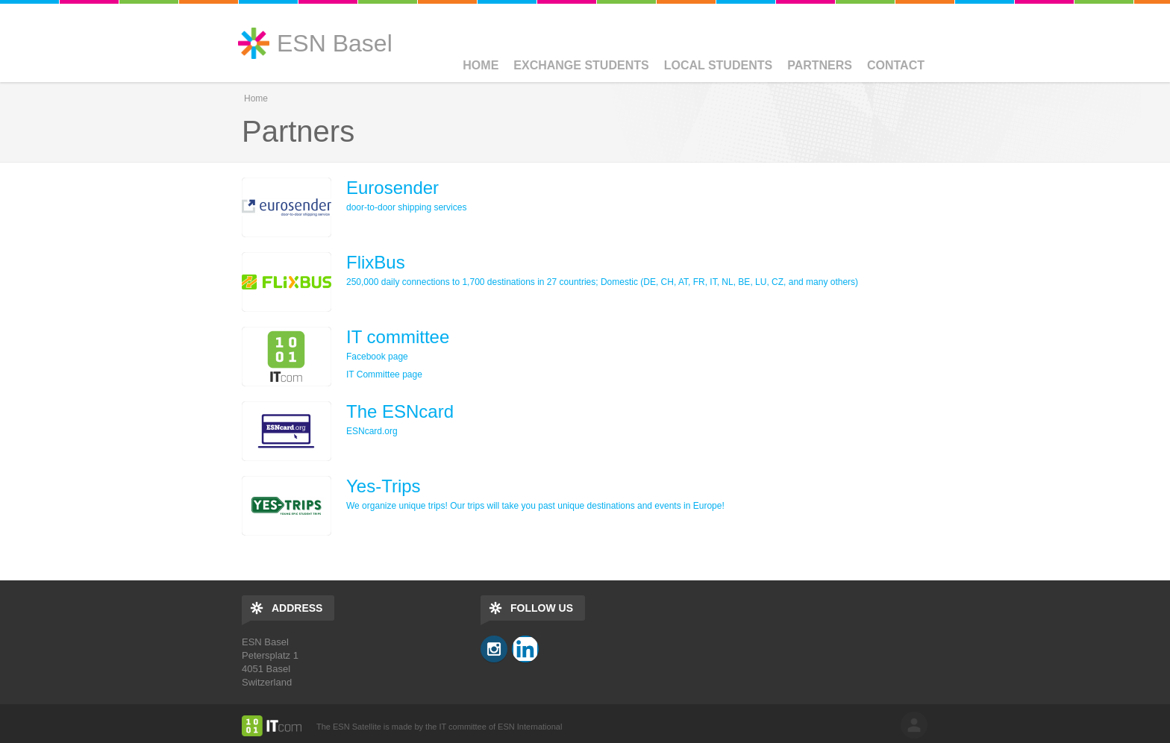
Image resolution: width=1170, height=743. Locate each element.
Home (480, 65)
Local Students (718, 65)
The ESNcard (400, 411)
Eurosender (392, 188)
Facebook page (377, 356)
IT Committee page (384, 374)
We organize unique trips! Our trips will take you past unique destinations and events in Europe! (535, 506)
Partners (819, 65)
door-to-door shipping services (406, 207)
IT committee (397, 337)
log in (914, 725)
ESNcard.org (372, 431)
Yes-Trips (383, 486)
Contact (896, 65)
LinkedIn (525, 649)
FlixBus (375, 262)
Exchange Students (580, 65)
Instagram (494, 649)
